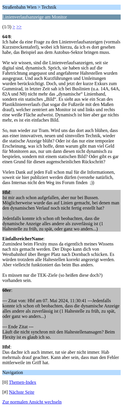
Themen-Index (22, 382)
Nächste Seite (22, 392)
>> (19, 26)
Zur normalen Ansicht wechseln (32, 401)
